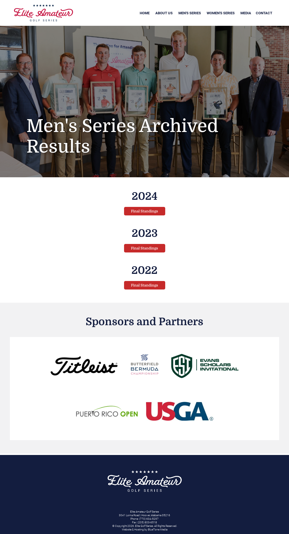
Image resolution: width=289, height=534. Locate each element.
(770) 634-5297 (149, 518)
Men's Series (189, 13)
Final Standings (144, 211)
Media (245, 13)
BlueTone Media (157, 529)
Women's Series (221, 13)
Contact (264, 13)
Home (145, 13)
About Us (164, 13)
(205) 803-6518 (147, 522)
